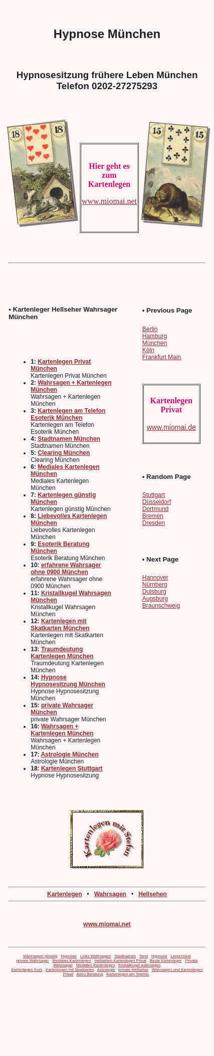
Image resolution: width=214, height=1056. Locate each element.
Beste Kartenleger (166, 960)
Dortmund (155, 508)
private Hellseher (133, 969)
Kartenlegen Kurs (27, 969)
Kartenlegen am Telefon (127, 974)
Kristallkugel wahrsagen (139, 965)
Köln (148, 350)
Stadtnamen (125, 956)
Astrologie (106, 969)
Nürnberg (154, 584)
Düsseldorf (156, 501)
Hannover (155, 577)
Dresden (153, 522)
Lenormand (180, 956)
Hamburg (154, 336)
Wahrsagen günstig (40, 956)
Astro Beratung (89, 974)
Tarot (143, 956)
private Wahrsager (33, 960)
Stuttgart (153, 494)
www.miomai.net (106, 924)
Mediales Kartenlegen (71, 960)
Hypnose (69, 956)
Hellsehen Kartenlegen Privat (120, 960)
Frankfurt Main (161, 357)
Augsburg (155, 598)
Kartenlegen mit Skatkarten (70, 969)
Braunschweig (161, 605)
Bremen (152, 515)
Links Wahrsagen (95, 956)
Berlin (150, 329)
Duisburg (154, 591)
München (154, 343)
